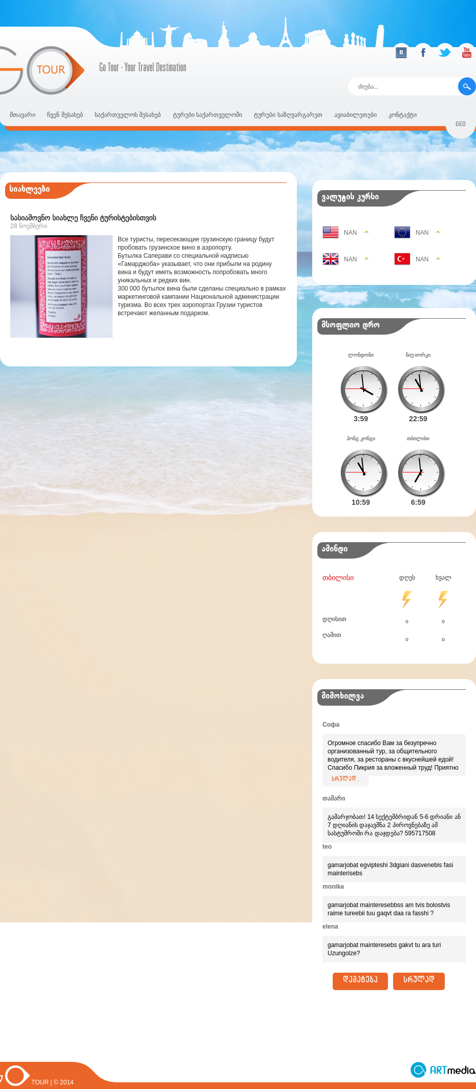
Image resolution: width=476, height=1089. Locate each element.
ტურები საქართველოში (207, 114)
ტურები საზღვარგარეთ (288, 114)
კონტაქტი (402, 114)
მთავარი (22, 114)
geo (461, 125)
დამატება (360, 965)
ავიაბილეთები (355, 114)
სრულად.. (345, 763)
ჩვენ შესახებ (64, 114)
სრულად (419, 965)
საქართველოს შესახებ (128, 114)
